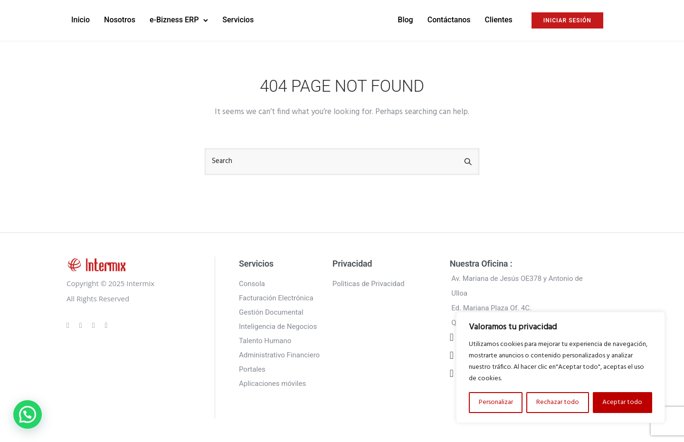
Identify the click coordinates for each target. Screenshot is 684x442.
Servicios (238, 19)
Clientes (499, 19)
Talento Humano (265, 340)
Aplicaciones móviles (272, 383)
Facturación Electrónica (276, 298)
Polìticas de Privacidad (368, 283)
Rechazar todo (557, 402)
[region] (560, 367)
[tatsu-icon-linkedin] (95, 325)
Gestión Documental (271, 312)
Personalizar (496, 402)
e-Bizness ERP (174, 19)
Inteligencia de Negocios (278, 326)
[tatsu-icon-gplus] (69, 325)
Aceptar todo (622, 402)
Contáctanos (449, 19)
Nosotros (119, 19)
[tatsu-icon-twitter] (106, 325)
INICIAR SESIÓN (567, 20)
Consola (252, 283)
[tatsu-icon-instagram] (82, 325)
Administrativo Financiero (279, 355)
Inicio (80, 19)
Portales (252, 369)
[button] (27, 414)
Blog (405, 19)
